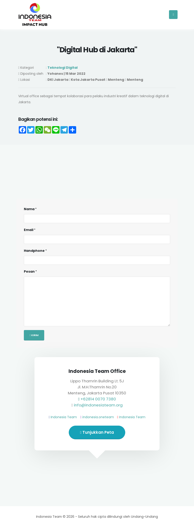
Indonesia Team (64, 417)
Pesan (29, 271)
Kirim (34, 335)
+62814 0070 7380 (98, 399)
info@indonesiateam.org (98, 405)
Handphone (34, 250)
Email (28, 230)
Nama (29, 209)
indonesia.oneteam (98, 417)
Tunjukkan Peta (97, 432)
